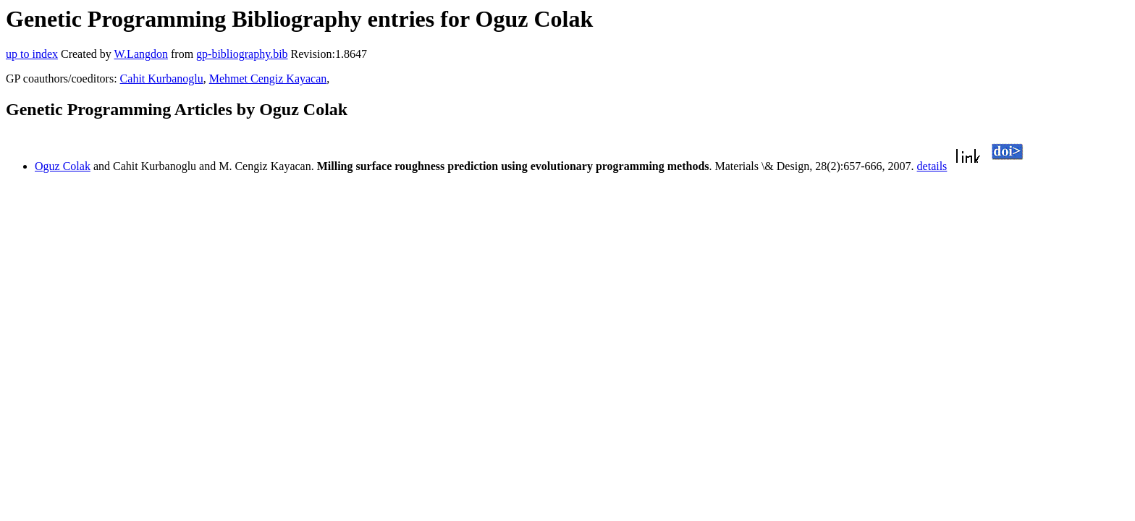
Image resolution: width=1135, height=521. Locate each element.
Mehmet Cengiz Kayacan (268, 78)
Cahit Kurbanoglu (161, 78)
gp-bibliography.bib (242, 54)
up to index (32, 54)
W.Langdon (141, 54)
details (932, 166)
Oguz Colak (62, 166)
